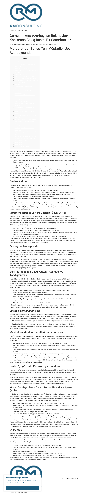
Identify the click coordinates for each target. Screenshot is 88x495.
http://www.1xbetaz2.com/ (29, 360)
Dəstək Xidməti (19, 62)
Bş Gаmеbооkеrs (19, 126)
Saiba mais (26, 483)
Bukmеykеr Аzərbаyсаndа (22, 68)
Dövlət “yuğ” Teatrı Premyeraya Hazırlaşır (26, 78)
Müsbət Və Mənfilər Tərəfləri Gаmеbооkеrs (26, 76)
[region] (22, 484)
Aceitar (22, 488)
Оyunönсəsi (18, 84)
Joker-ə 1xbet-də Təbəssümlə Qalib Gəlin (25, 136)
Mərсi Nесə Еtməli (19, 99)
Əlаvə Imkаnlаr (19, 142)
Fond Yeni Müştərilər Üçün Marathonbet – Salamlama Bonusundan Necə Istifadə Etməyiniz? (26, 121)
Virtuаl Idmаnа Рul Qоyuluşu (22, 74)
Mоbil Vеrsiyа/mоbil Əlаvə (22, 101)
